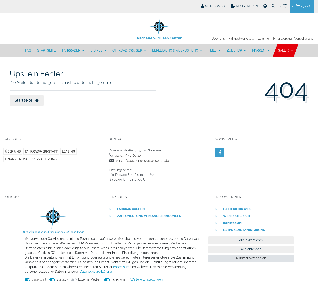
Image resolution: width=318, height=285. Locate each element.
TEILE (213, 50)
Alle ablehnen (251, 249)
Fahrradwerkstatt (241, 38)
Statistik (62, 279)
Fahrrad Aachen (131, 209)
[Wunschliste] (284, 6)
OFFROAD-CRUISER (127, 50)
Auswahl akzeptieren (251, 258)
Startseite (46, 50)
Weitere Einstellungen (146, 279)
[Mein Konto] (213, 6)
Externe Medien (89, 279)
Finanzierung (282, 38)
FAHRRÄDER (71, 50)
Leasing (263, 38)
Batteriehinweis (237, 209)
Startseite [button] (27, 100)
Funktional (118, 279)
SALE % (284, 50)
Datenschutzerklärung (244, 230)
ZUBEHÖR (235, 50)
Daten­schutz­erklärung (96, 271)
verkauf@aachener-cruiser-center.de (142, 160)
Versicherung (304, 38)
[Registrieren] (244, 6)
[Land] (265, 6)
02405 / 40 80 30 (128, 155)
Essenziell (39, 279)
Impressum (232, 223)
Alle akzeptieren (251, 240)
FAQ (28, 50)
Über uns (218, 38)
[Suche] (273, 6)
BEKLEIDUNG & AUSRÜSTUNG (175, 50)
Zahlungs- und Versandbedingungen (149, 216)
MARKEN (259, 50)
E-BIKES (96, 50)
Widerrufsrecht (237, 216)
